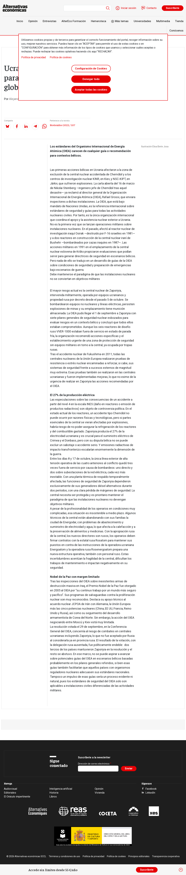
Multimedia (163, 21)
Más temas (121, 21)
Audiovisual (10, 788)
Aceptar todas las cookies (91, 90)
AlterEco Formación (74, 21)
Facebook (151, 788)
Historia (53, 792)
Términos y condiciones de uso (64, 856)
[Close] (180, 869)
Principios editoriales (138, 856)
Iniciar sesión (128, 8)
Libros (53, 796)
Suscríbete (172, 8)
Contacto (152, 8)
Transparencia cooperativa (166, 856)
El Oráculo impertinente (17, 796)
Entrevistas (49, 21)
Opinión (33, 21)
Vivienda (99, 792)
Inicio (19, 21)
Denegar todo (91, 79)
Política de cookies (61, 57)
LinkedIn (150, 792)
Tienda (179, 21)
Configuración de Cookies (91, 68)
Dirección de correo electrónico (93, 763)
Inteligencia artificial (60, 788)
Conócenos (176, 30)
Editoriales (10, 792)
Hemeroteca (98, 21)
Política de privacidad (33, 57)
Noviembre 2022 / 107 (62, 125)
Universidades (142, 21)
